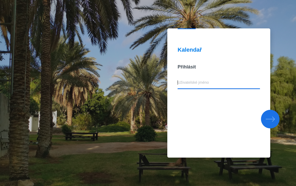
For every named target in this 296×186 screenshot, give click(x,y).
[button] (270, 119)
